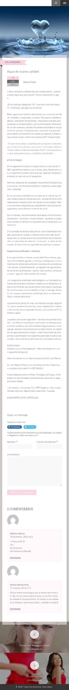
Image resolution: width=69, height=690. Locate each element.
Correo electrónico (46, 442)
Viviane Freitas (29, 82)
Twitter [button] (31, 427)
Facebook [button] (15, 427)
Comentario (13, 454)
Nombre (11, 442)
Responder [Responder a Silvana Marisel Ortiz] (15, 609)
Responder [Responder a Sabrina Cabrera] (15, 558)
